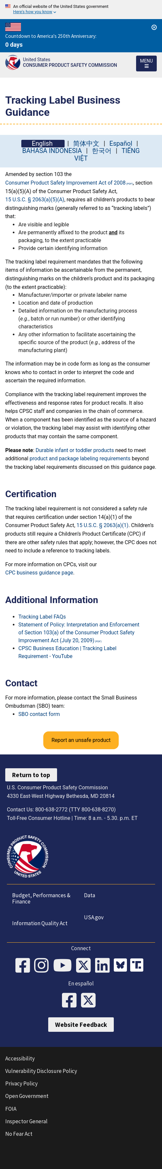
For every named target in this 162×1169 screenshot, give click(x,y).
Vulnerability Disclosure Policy (41, 1071)
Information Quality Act (40, 923)
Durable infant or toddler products (74, 450)
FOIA (10, 1108)
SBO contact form (39, 714)
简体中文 (86, 143)
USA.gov (94, 917)
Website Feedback (81, 1025)
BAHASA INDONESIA (52, 151)
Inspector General (26, 1121)
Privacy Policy (21, 1083)
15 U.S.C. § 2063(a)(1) (102, 525)
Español (121, 143)
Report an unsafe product (81, 740)
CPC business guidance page (39, 573)
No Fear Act (18, 1133)
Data (89, 895)
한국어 (101, 151)
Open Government (27, 1096)
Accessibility (20, 1058)
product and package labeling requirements (80, 458)
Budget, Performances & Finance (41, 898)
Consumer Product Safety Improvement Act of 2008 (65, 183)
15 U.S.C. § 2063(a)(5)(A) (34, 199)
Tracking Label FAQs (42, 617)
